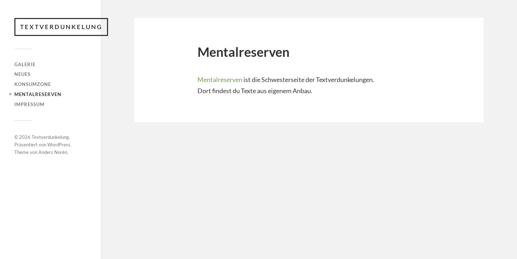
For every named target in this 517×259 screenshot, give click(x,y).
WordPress (58, 144)
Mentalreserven (37, 94)
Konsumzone (32, 84)
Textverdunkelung (61, 27)
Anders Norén (52, 152)
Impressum (29, 104)
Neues (22, 74)
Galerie (25, 64)
